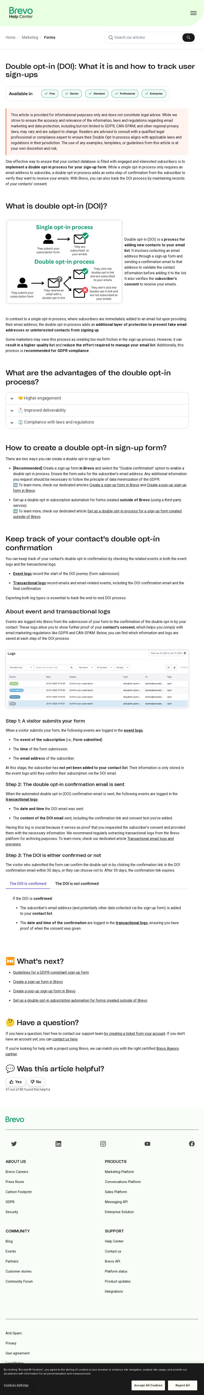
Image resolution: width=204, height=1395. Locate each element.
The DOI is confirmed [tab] (28, 883)
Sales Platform (116, 1192)
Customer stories (19, 1271)
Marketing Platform (119, 1172)
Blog (9, 1241)
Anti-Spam (14, 1333)
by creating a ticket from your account (134, 1033)
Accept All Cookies (148, 1385)
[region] (102, 1379)
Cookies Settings (16, 1385)
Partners (12, 1261)
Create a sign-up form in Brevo (114, 485)
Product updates (118, 1281)
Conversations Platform (123, 1182)
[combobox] (152, 37)
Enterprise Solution (119, 1212)
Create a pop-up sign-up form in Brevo (44, 991)
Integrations (114, 1291)
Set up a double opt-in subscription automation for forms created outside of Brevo (80, 1000)
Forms (49, 37)
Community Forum (19, 1281)
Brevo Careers (17, 1172)
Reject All (182, 1385)
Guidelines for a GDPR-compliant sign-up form (51, 972)
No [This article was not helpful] (38, 1082)
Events (11, 1251)
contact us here (65, 1039)
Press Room (15, 1182)
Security (12, 1212)
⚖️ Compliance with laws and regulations (56, 422)
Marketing (30, 37)
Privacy (11, 1343)
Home (10, 37)
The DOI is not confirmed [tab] (77, 883)
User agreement (18, 1353)
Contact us (113, 1251)
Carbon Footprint (19, 1192)
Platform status (116, 1271)
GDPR (10, 1202)
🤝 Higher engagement (39, 398)
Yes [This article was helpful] (18, 1082)
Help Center (114, 1241)
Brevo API (112, 1261)
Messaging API (116, 1202)
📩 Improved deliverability (42, 410)
